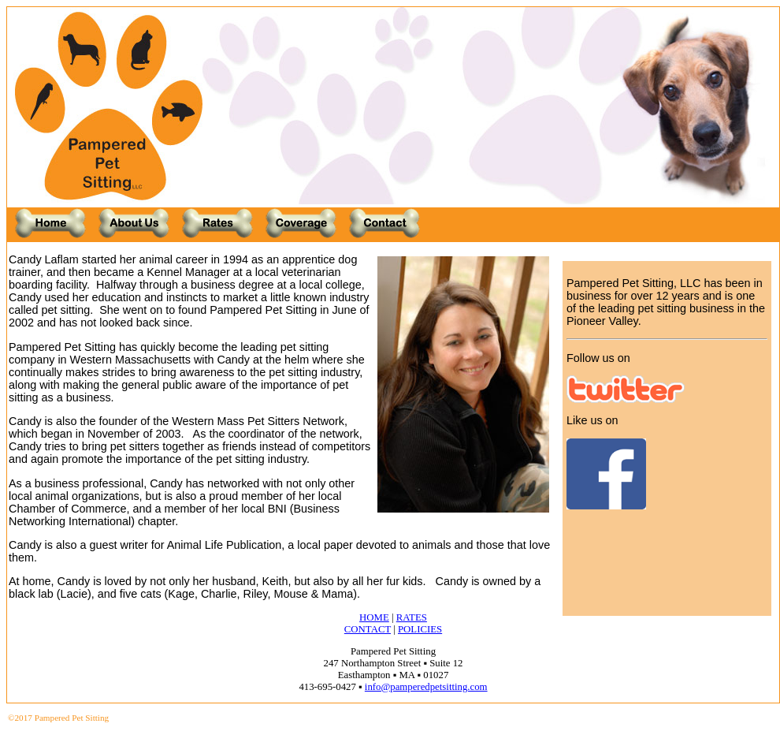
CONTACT (367, 629)
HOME (374, 617)
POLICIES (420, 629)
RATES (411, 617)
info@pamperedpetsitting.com (426, 686)
